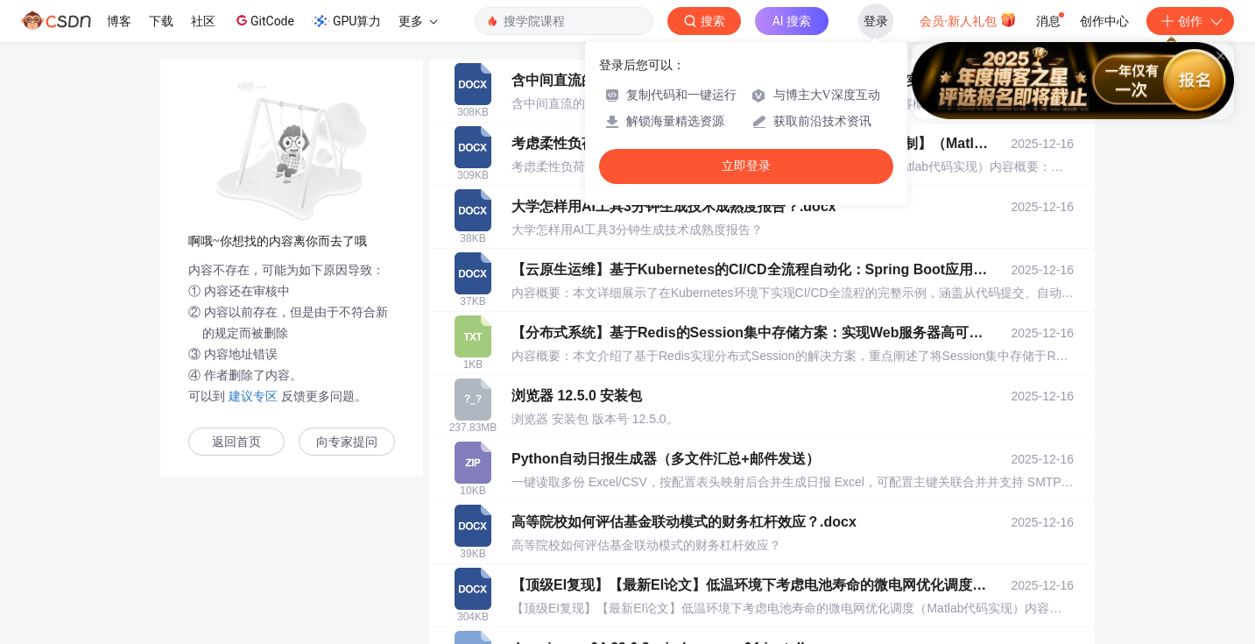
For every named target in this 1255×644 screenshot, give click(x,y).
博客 (119, 21)
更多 (417, 21)
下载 (161, 21)
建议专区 (253, 396)
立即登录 (746, 166)
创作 (1190, 21)
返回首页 (236, 442)
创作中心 (1104, 21)
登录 (876, 21)
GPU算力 (346, 21)
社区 (203, 21)
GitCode (263, 20)
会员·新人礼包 (968, 19)
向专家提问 (346, 442)
